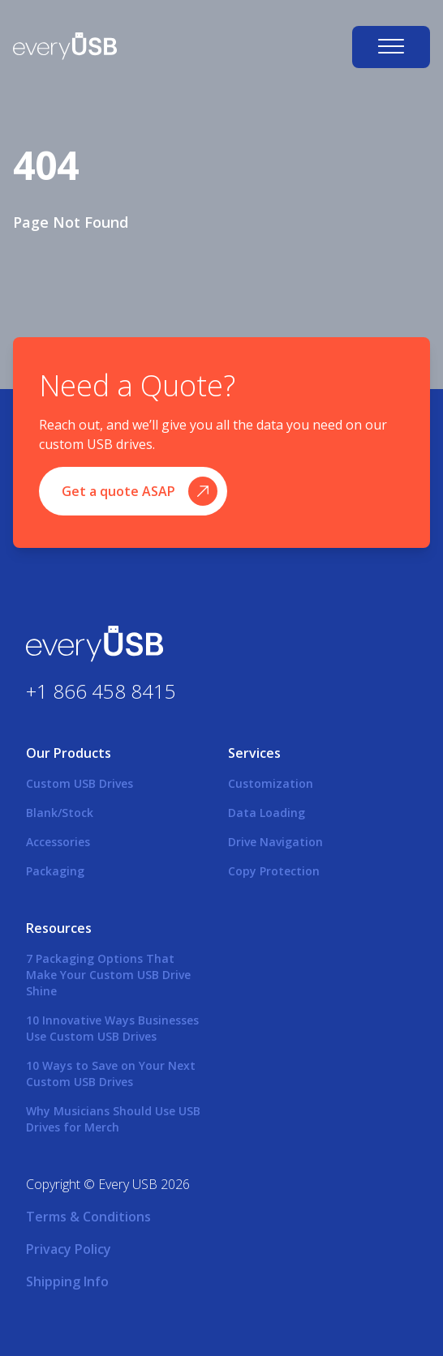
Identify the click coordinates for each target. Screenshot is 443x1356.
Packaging (55, 871)
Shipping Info (67, 1281)
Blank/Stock (59, 812)
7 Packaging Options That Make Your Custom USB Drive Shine (108, 975)
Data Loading (266, 812)
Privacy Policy (68, 1249)
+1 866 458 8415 (101, 691)
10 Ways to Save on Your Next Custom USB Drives (111, 1073)
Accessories (58, 841)
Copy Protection (274, 871)
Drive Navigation (275, 841)
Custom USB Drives (79, 783)
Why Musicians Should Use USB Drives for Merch (113, 1119)
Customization (270, 783)
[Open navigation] (391, 47)
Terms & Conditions (88, 1217)
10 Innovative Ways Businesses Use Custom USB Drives (112, 1028)
